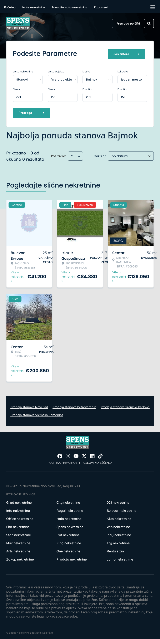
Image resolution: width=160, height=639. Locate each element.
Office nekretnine (19, 517)
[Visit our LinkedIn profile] (92, 454)
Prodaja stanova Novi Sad (29, 405)
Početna (10, 7)
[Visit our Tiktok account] (100, 454)
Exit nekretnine (68, 533)
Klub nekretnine (119, 517)
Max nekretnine (18, 541)
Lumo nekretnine (120, 557)
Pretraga (31, 111)
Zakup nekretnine (20, 557)
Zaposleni (101, 7)
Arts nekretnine (18, 549)
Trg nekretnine (118, 541)
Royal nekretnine (69, 509)
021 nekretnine (118, 501)
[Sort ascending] (72, 154)
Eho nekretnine (18, 525)
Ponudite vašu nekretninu (69, 7)
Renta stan (115, 549)
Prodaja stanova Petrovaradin (74, 405)
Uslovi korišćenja (97, 461)
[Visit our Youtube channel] (76, 454)
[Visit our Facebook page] (59, 454)
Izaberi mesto (131, 78)
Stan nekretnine (18, 533)
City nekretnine (68, 501)
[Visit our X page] (84, 454)
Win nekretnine (118, 525)
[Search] (149, 23)
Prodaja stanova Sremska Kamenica (36, 413)
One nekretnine (68, 549)
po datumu (120, 154)
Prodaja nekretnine (71, 557)
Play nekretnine (119, 533)
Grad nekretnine (19, 501)
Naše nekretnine (33, 7)
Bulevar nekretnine (121, 509)
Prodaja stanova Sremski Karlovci (125, 405)
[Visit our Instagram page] (67, 454)
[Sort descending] (79, 154)
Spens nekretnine (69, 525)
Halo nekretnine (68, 517)
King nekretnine (68, 541)
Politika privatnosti (64, 461)
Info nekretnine (18, 509)
